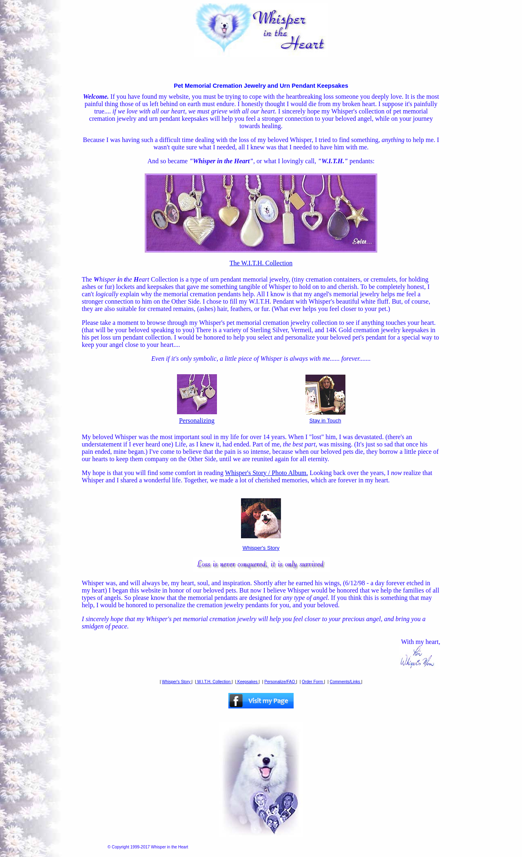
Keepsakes (247, 681)
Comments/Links (345, 681)
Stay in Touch (325, 418)
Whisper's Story (261, 548)
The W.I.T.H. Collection (261, 263)
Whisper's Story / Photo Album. (266, 472)
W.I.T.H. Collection (214, 681)
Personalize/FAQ (280, 681)
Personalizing (197, 417)
